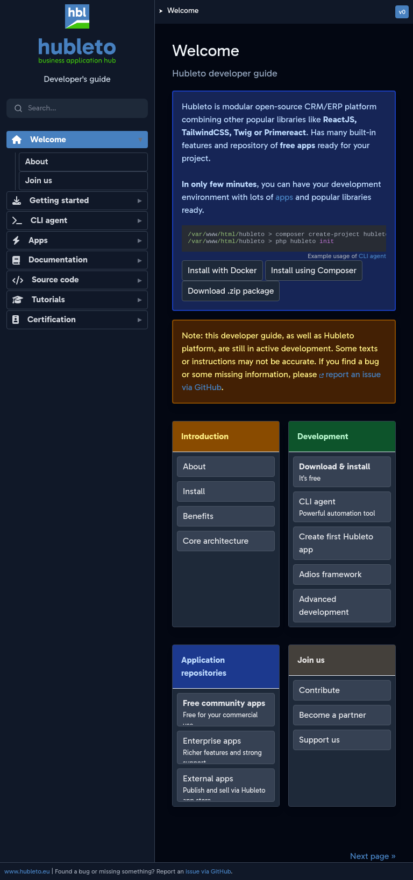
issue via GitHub (208, 871)
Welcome (182, 10)
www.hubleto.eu (27, 871)
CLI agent (372, 256)
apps (284, 197)
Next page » (373, 856)
